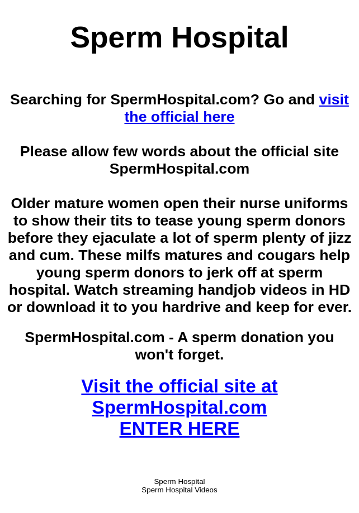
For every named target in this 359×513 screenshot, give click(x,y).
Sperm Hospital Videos (179, 490)
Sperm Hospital (179, 481)
